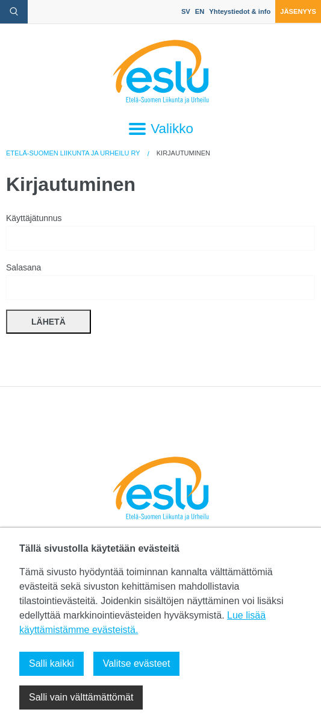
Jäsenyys (298, 11)
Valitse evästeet (136, 663)
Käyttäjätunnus (160, 232)
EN (200, 11)
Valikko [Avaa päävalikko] (160, 129)
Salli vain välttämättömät (81, 697)
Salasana (160, 281)
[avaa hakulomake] (14, 11)
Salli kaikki (51, 663)
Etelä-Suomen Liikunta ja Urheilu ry (73, 153)
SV (185, 11)
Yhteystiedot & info (239, 11)
